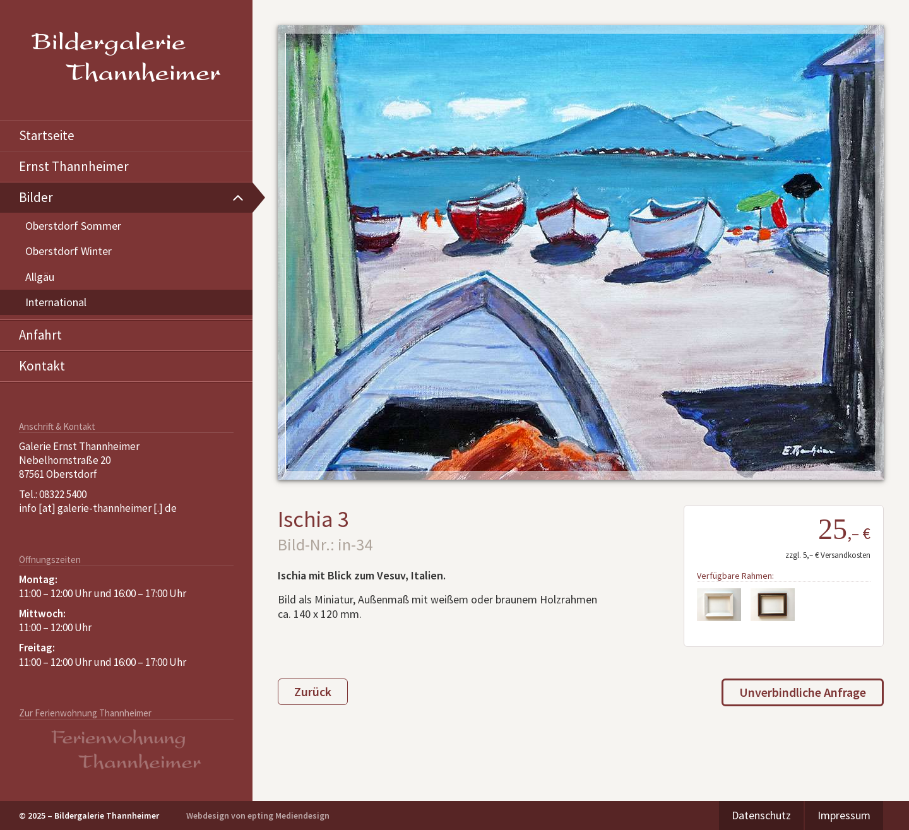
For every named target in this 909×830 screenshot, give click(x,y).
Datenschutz (761, 815)
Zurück (312, 691)
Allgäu (39, 277)
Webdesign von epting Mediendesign (258, 815)
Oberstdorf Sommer (73, 225)
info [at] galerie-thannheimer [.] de (98, 508)
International (55, 302)
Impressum (843, 815)
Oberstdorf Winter (68, 251)
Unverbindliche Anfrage (802, 692)
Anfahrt (40, 334)
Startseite (46, 135)
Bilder (36, 197)
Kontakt (42, 365)
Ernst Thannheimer (74, 166)
